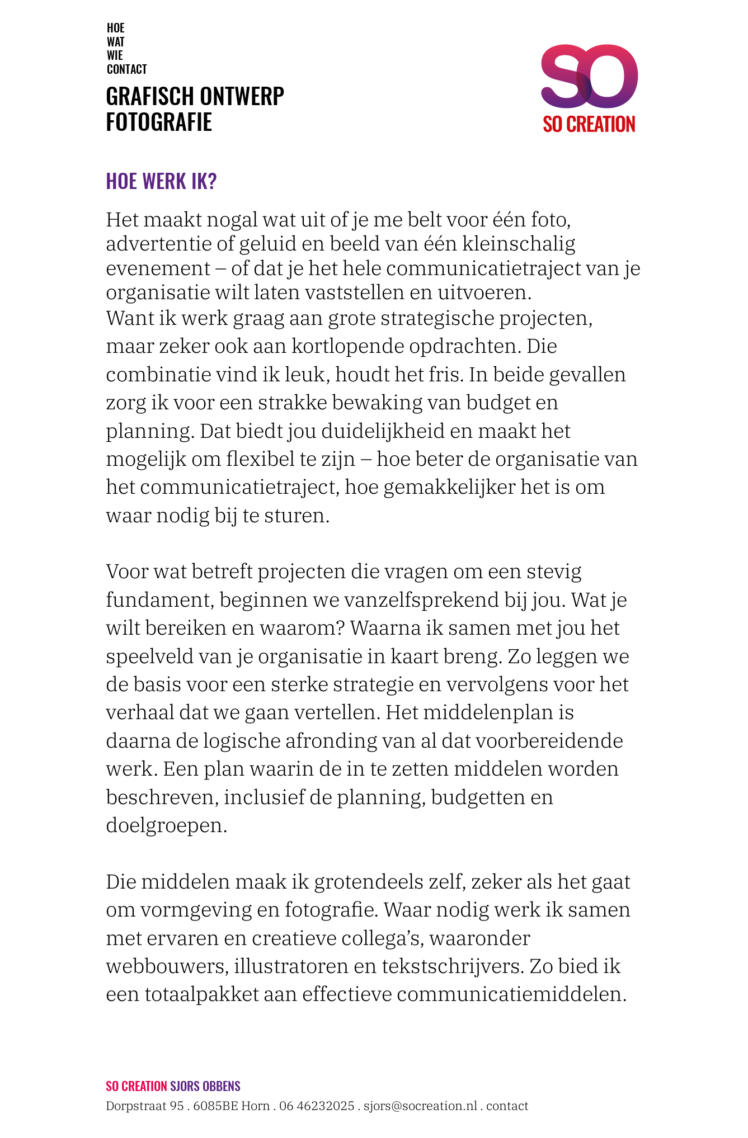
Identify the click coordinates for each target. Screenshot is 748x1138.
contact (507, 1105)
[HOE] (116, 27)
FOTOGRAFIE (159, 121)
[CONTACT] (128, 68)
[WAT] (116, 41)
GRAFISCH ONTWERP (195, 95)
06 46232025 (317, 1105)
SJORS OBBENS (205, 1085)
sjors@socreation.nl (420, 1105)
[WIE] (115, 54)
